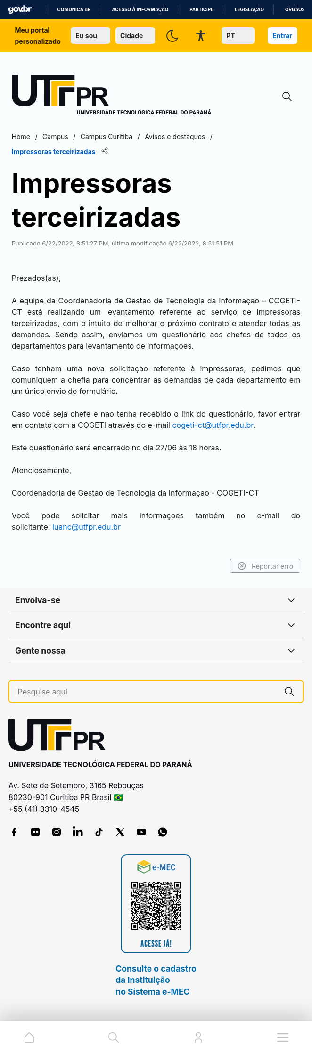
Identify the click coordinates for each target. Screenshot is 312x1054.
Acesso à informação (140, 9)
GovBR (20, 9)
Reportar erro (265, 566)
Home (21, 136)
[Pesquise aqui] (147, 692)
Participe (201, 9)
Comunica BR (74, 9)
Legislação (249, 9)
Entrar (282, 36)
